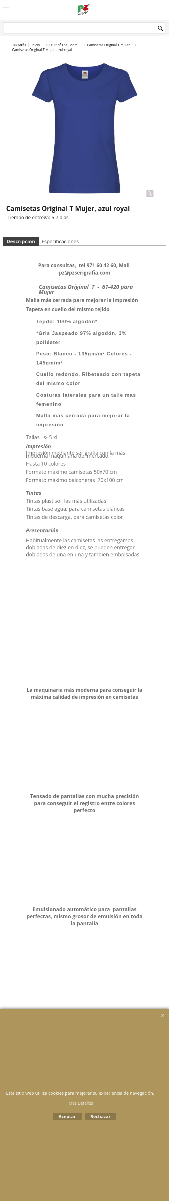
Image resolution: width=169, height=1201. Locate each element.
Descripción (20, 241)
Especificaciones (60, 241)
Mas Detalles (81, 1103)
